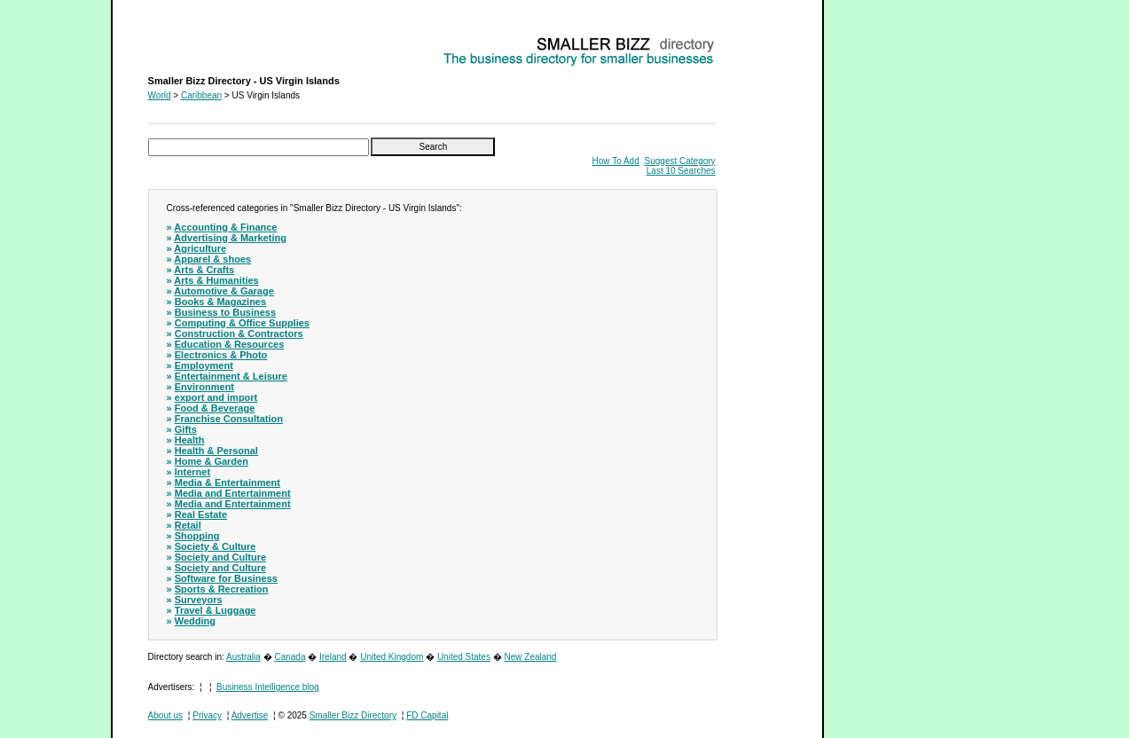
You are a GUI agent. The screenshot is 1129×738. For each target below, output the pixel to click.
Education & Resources (229, 344)
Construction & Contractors (239, 333)
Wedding (195, 621)
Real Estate (201, 514)
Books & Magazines (220, 301)
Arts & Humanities (216, 280)
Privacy (207, 715)
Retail (188, 525)
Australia (243, 657)
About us (165, 715)
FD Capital (427, 715)
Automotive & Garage (223, 291)
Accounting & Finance (225, 227)
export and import (216, 397)
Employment (204, 365)
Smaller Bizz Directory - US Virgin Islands (229, 40)
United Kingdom (391, 657)
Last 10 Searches (681, 171)
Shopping (197, 535)
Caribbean (201, 95)
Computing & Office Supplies (242, 323)
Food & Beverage (215, 408)
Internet (192, 472)
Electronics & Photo (221, 354)
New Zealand (531, 657)
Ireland (333, 657)
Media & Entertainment (227, 482)
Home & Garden (211, 461)
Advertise (250, 715)
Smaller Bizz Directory (353, 715)
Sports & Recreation (222, 589)
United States (463, 657)
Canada (289, 657)
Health (190, 440)
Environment (204, 386)
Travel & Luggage (215, 610)
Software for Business (226, 578)
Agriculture (200, 248)
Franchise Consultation (229, 418)
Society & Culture (215, 546)
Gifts (186, 429)
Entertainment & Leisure (231, 376)
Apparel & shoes (212, 259)
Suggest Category (680, 161)
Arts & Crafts (204, 269)
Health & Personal (216, 450)
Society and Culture (220, 557)
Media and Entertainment (233, 493)
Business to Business (225, 312)
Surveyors (199, 599)
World (159, 95)
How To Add (615, 161)
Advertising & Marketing (230, 237)
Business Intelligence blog (267, 687)
